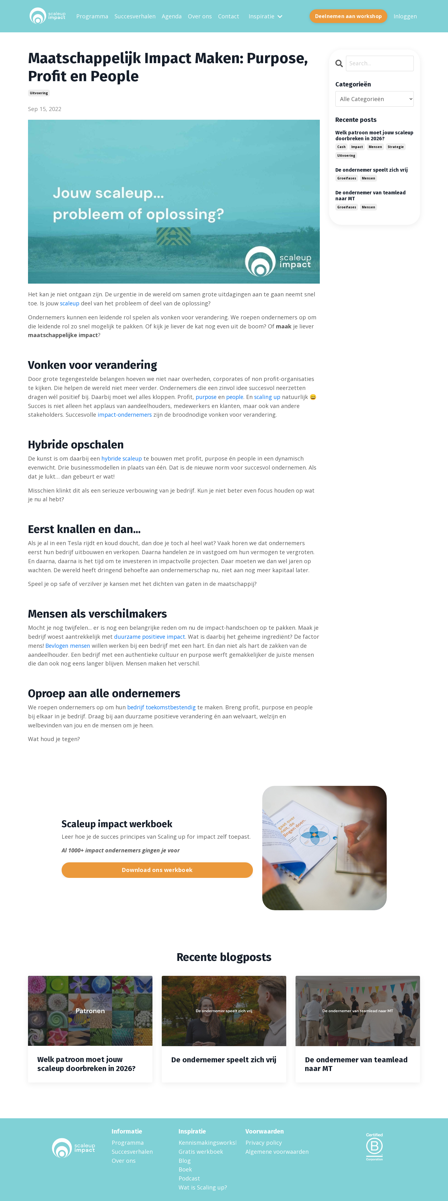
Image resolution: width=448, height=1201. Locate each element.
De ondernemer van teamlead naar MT (370, 196)
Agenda (172, 16)
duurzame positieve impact (151, 636)
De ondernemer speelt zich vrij (371, 170)
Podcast (189, 1178)
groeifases (346, 178)
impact (357, 146)
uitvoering (39, 92)
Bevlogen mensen (87, 645)
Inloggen (405, 16)
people (237, 396)
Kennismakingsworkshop (204, 1142)
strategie (396, 146)
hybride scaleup (122, 458)
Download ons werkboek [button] (157, 870)
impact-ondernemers (126, 414)
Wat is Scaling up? (203, 1187)
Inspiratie (265, 16)
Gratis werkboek (201, 1151)
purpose (207, 396)
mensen (375, 146)
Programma (92, 16)
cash (341, 146)
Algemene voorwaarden (277, 1151)
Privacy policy (263, 1142)
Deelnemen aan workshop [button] (348, 15)
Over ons (200, 16)
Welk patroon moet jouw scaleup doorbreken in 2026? (374, 135)
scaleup (70, 303)
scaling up (271, 396)
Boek (185, 1169)
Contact (228, 16)
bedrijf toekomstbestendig (163, 707)
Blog (185, 1160)
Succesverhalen (135, 16)
